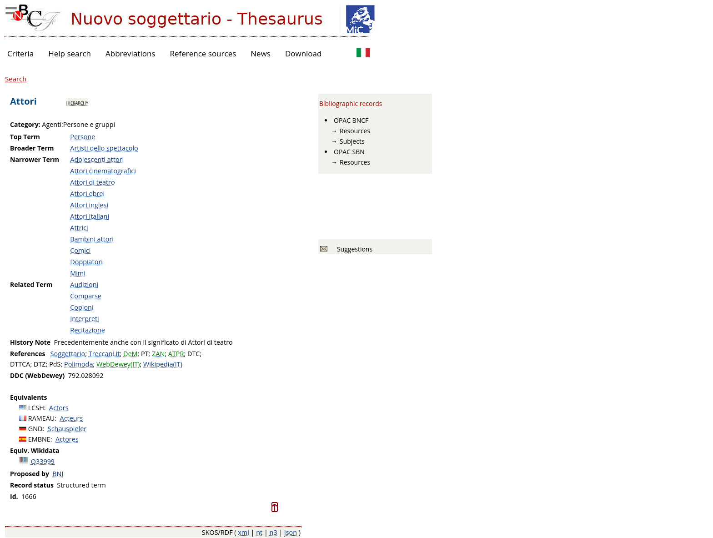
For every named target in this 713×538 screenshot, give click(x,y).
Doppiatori (86, 261)
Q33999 (43, 461)
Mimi (77, 273)
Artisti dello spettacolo (104, 148)
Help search (69, 53)
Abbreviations (130, 53)
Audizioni (84, 284)
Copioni (81, 307)
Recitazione (87, 330)
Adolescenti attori (97, 159)
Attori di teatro (92, 182)
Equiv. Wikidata (34, 450)
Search (16, 78)
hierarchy (77, 102)
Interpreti (84, 318)
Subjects (352, 141)
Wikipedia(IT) (162, 364)
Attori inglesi (89, 205)
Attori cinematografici (103, 170)
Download (303, 53)
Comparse (85, 296)
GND (35, 428)
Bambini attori (92, 239)
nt (259, 532)
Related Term (31, 284)
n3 (273, 532)
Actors (59, 407)
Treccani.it (104, 353)
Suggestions (353, 249)
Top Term (25, 136)
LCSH (36, 407)
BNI (57, 473)
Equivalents (28, 397)
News (261, 53)
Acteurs (71, 418)
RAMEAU (41, 418)
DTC (193, 353)
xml (243, 532)
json (290, 532)
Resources (355, 130)
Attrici (79, 227)
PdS (54, 364)
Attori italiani (89, 216)
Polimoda (78, 364)
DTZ (40, 364)
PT (145, 353)
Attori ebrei (87, 193)
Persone (82, 136)
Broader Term (32, 148)
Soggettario (67, 353)
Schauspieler (67, 428)
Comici (80, 250)
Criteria (20, 53)
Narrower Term (34, 159)
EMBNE (39, 439)
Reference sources (203, 53)
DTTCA (20, 364)
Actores (67, 439)
